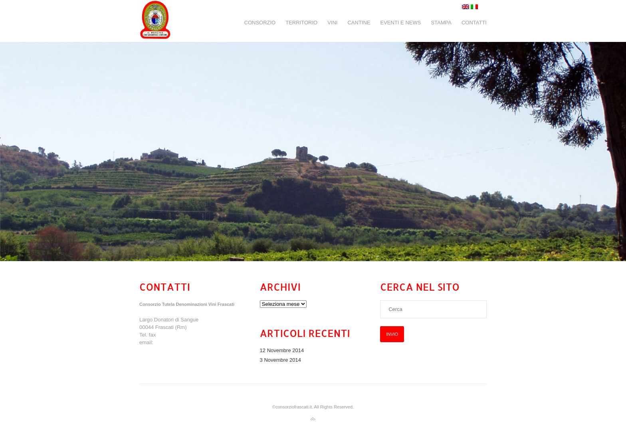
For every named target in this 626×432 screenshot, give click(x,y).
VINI (332, 23)
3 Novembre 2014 (280, 360)
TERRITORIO (301, 23)
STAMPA (441, 23)
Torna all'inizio (313, 419)
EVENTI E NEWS (400, 23)
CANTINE (358, 23)
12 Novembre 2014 (282, 350)
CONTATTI (474, 23)
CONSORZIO (260, 23)
